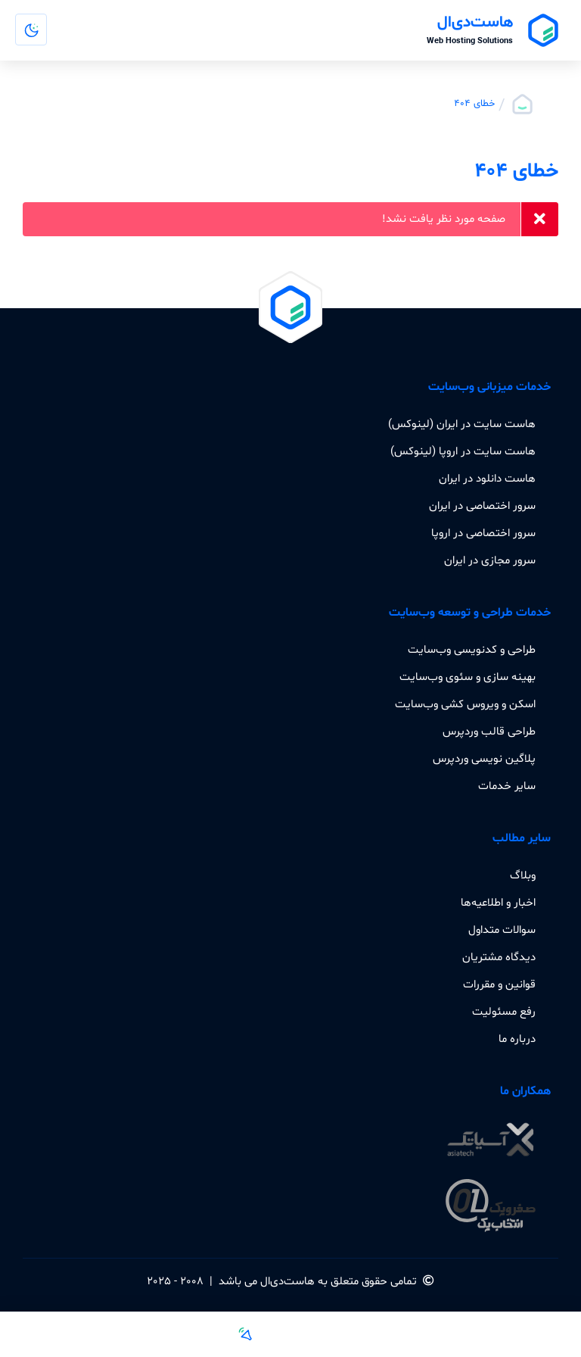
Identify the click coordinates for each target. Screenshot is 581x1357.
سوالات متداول (502, 929)
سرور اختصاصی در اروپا (483, 533)
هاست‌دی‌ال (287, 1281)
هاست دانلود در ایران (487, 478)
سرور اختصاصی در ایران (482, 505)
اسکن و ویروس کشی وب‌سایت (465, 704)
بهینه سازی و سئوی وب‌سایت (467, 677)
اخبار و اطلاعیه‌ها (498, 902)
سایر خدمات (507, 786)
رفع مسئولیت (504, 1011)
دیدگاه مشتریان (499, 957)
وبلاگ (523, 875)
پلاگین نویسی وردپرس (484, 758)
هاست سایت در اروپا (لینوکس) (463, 451)
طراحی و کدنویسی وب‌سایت (472, 649)
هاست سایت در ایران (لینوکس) (462, 424)
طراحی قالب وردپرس (489, 731)
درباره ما (517, 1039)
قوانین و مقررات (499, 984)
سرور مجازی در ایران (490, 560)
